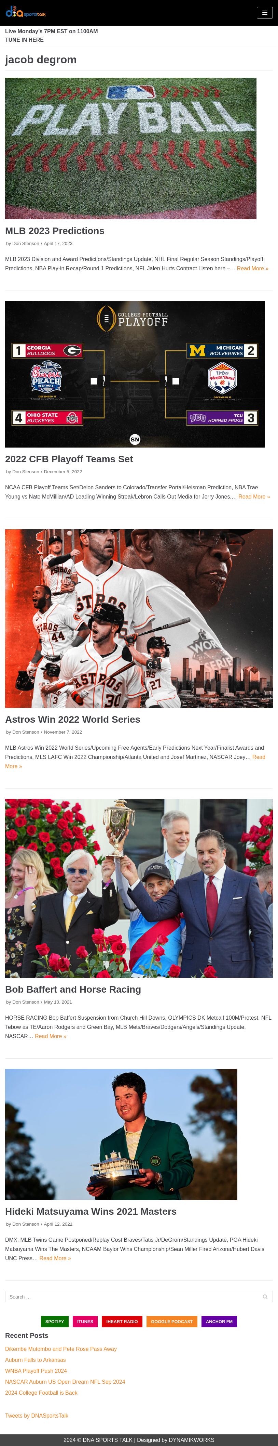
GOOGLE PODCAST (172, 1321)
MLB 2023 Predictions (55, 230)
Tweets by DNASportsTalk (36, 1416)
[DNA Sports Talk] (25, 13)
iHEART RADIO (122, 1321)
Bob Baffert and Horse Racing (73, 989)
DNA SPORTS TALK (108, 1440)
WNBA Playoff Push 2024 (36, 1371)
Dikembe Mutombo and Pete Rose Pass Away (61, 1349)
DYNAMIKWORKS (191, 1440)
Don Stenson (25, 243)
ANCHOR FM (219, 1321)
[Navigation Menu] (265, 12)
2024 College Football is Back (41, 1393)
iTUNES (85, 1321)
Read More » (253, 268)
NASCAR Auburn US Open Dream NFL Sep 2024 (65, 1382)
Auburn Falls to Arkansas (35, 1360)
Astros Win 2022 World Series (72, 719)
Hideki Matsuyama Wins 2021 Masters (91, 1211)
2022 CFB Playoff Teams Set (69, 459)
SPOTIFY (54, 1321)
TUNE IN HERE (24, 40)
